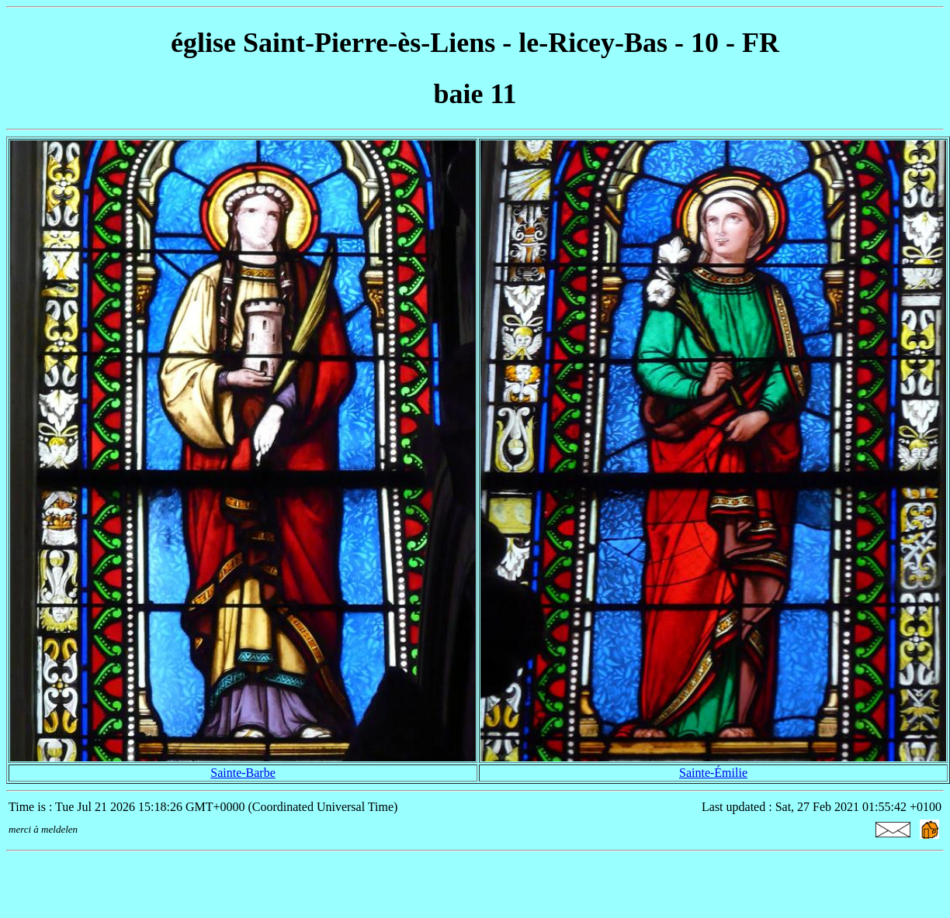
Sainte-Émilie (713, 772)
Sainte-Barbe (243, 772)
